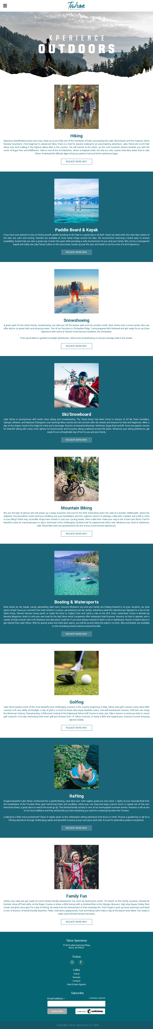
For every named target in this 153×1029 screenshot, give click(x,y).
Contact (76, 981)
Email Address (56, 998)
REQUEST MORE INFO (76, 161)
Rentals (76, 977)
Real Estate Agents (76, 984)
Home (77, 974)
